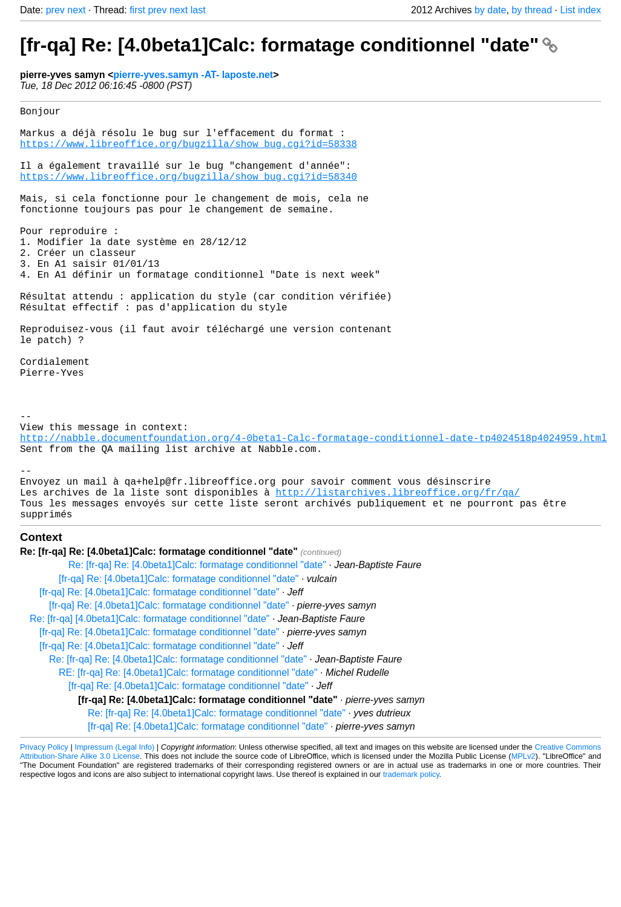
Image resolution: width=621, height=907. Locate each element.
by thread (531, 10)
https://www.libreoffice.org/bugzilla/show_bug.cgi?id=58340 (188, 193)
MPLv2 (523, 848)
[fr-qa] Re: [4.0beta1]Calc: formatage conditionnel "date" (288, 45)
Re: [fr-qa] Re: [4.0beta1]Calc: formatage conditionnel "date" (197, 657)
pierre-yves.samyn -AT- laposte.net (193, 75)
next (76, 10)
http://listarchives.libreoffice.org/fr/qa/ (397, 579)
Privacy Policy (44, 838)
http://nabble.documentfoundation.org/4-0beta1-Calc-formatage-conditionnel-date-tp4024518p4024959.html (313, 512)
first (137, 10)
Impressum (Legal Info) (114, 838)
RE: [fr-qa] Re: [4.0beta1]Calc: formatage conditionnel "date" (188, 764)
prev (55, 10)
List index (580, 10)
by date (490, 10)
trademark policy (411, 866)
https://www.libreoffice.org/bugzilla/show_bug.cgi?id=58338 (188, 153)
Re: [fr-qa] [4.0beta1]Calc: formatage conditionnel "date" (149, 711)
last (198, 10)
